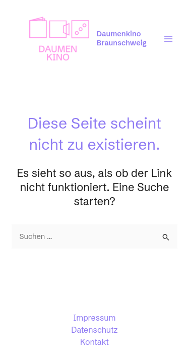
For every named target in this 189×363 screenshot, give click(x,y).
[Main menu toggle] (168, 38)
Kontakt (94, 342)
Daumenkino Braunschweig (122, 38)
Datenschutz (94, 330)
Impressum (95, 318)
